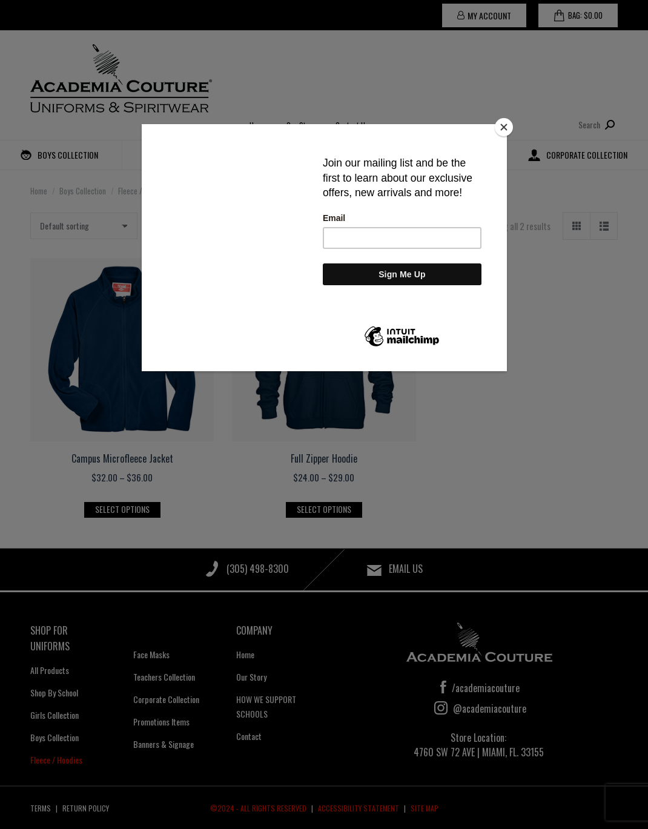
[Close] (504, 127)
